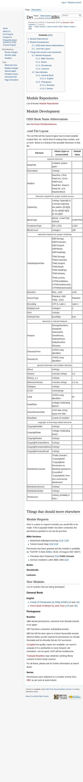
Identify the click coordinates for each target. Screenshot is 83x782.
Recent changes (11, 52)
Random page (10, 55)
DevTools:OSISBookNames (44, 124)
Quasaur (66, 22)
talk (72, 22)
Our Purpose (8, 34)
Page (27, 10)
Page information (11, 80)
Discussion (36, 10)
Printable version (11, 74)
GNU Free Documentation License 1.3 (60, 689)
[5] (56, 556)
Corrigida (31, 644)
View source (45, 16)
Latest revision (52, 26)
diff (30, 26)
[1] (60, 540)
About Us (6, 31)
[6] (65, 560)
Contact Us (7, 37)
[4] (55, 544)
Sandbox (8, 58)
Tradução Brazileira (36, 656)
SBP (28, 680)
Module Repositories (49, 103)
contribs (31, 24)
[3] (50, 544)
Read (36, 16)
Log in (63, 3)
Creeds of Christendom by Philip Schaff (48, 602)
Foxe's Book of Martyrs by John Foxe (47, 606)
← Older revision (38, 26)
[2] (66, 540)
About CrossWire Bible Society (37, 696)
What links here (11, 65)
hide (50, 35)
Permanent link (11, 77)
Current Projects (9, 45)
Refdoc (49, 552)
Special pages (10, 71)
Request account (74, 3)
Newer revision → (71, 26)
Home (5, 28)
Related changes (11, 68)
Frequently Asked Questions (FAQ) (10, 41)
